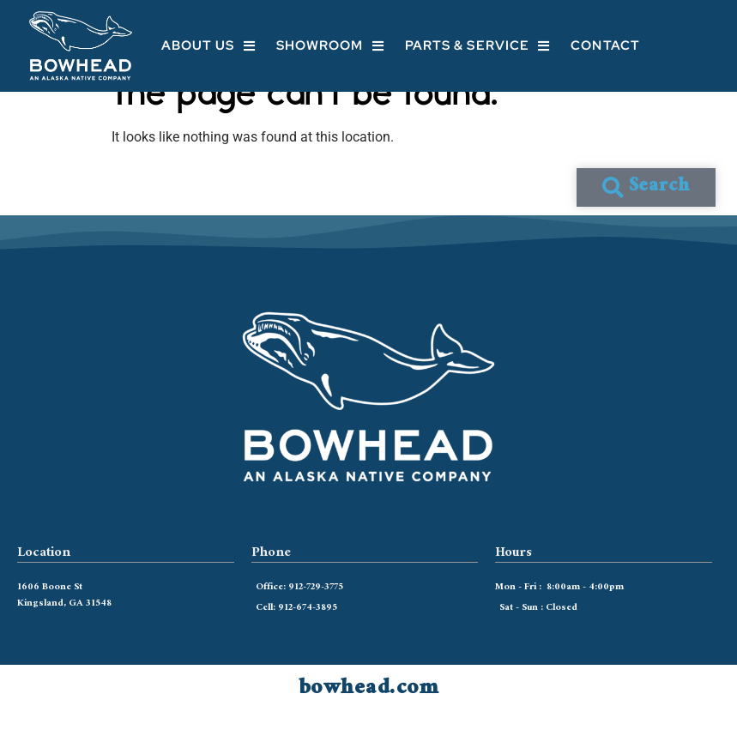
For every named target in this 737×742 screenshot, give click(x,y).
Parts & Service (478, 46)
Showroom (330, 46)
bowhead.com (369, 716)
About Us (208, 46)
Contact (605, 45)
